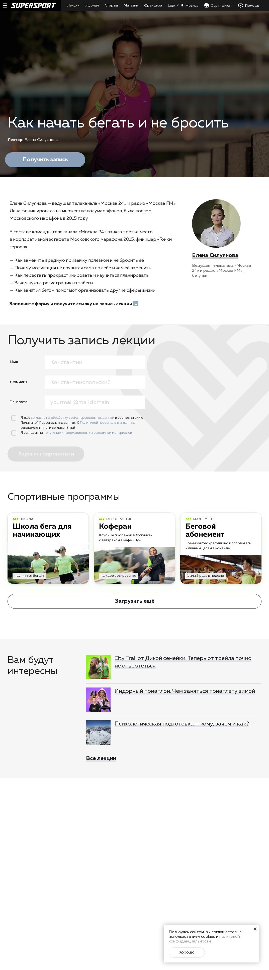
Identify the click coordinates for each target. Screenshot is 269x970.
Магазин (131, 5)
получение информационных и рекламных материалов (88, 432)
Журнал (92, 5)
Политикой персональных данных (107, 422)
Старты (111, 5)
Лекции (73, 5)
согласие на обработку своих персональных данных (73, 418)
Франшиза (153, 5)
